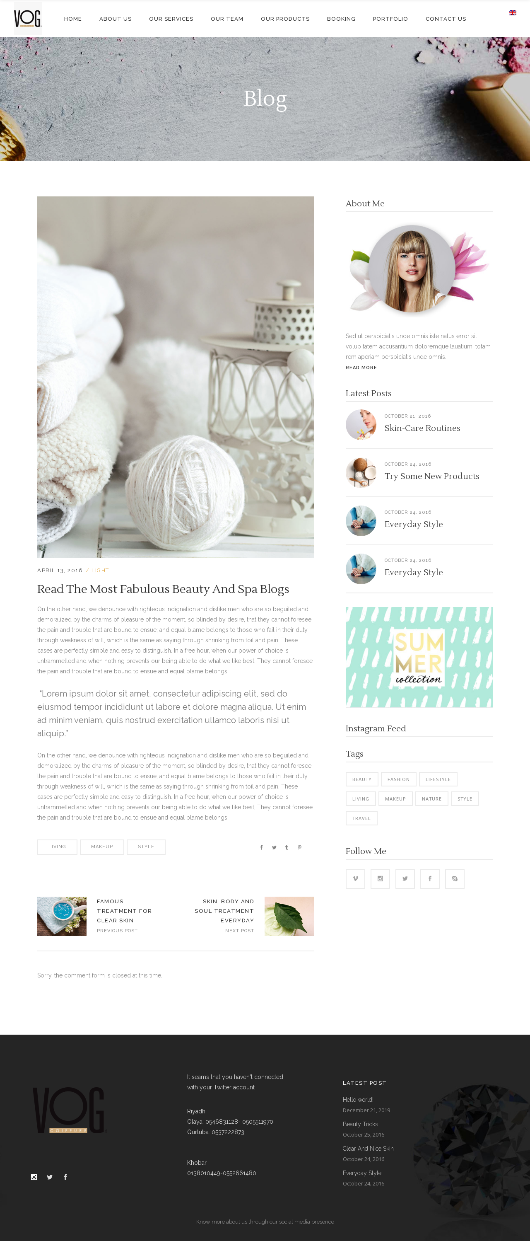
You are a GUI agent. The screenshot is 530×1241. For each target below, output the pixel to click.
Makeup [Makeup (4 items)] (395, 799)
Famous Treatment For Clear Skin (124, 911)
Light (100, 570)
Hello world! (358, 1099)
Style (146, 846)
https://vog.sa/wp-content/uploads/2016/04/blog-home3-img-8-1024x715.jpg (289, 916)
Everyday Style (414, 524)
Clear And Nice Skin (368, 1148)
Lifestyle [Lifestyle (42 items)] (438, 779)
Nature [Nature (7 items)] (432, 799)
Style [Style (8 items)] (465, 799)
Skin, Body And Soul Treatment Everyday (224, 911)
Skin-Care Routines (422, 428)
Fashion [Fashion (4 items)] (399, 779)
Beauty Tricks (360, 1124)
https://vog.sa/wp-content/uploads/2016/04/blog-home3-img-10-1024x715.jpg (62, 916)
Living (57, 846)
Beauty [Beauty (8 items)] (362, 779)
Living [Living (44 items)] (360, 799)
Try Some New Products (432, 476)
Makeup (102, 846)
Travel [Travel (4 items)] (361, 818)
